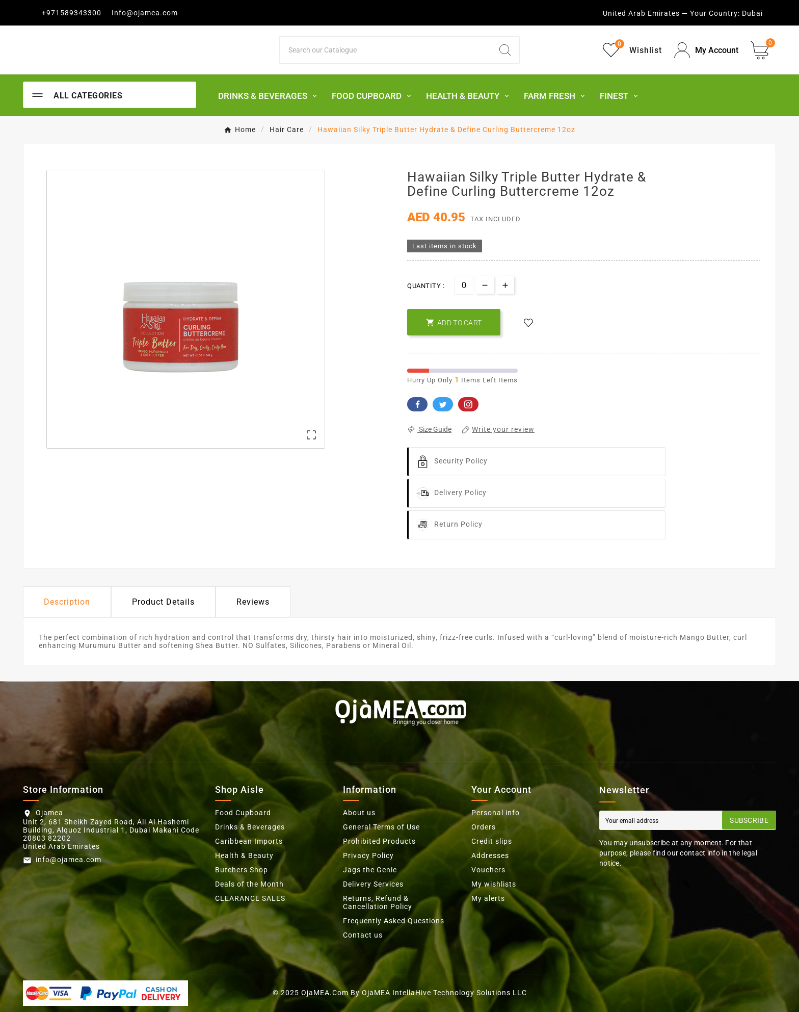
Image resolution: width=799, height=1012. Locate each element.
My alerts (488, 898)
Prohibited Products (379, 841)
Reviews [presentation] (253, 602)
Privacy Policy (368, 855)
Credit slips (491, 841)
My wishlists (493, 884)
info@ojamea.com (68, 859)
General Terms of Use (381, 827)
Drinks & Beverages (250, 827)
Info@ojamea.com (145, 13)
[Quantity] (464, 285)
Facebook (417, 404)
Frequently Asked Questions (393, 921)
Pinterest (468, 404)
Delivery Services (373, 884)
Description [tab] (67, 602)
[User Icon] (706, 50)
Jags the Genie (370, 870)
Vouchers (488, 870)
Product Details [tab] (163, 602)
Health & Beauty (244, 855)
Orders (483, 827)
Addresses (490, 855)
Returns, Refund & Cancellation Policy (377, 902)
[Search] (386, 50)
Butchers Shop (241, 870)
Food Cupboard (243, 813)
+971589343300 (71, 13)
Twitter (443, 404)
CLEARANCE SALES (250, 898)
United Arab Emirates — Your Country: (671, 13)
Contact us (363, 935)
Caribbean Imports (249, 841)
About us (359, 813)
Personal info (495, 813)
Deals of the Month (249, 884)
